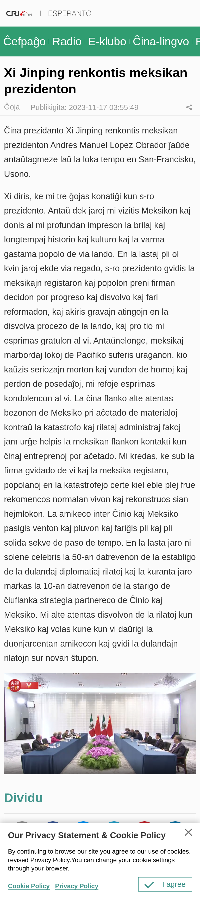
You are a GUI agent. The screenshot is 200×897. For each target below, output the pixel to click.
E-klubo (107, 41)
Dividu (189, 107)
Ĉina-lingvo (161, 41)
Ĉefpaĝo (24, 41)
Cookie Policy (28, 885)
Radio (67, 41)
